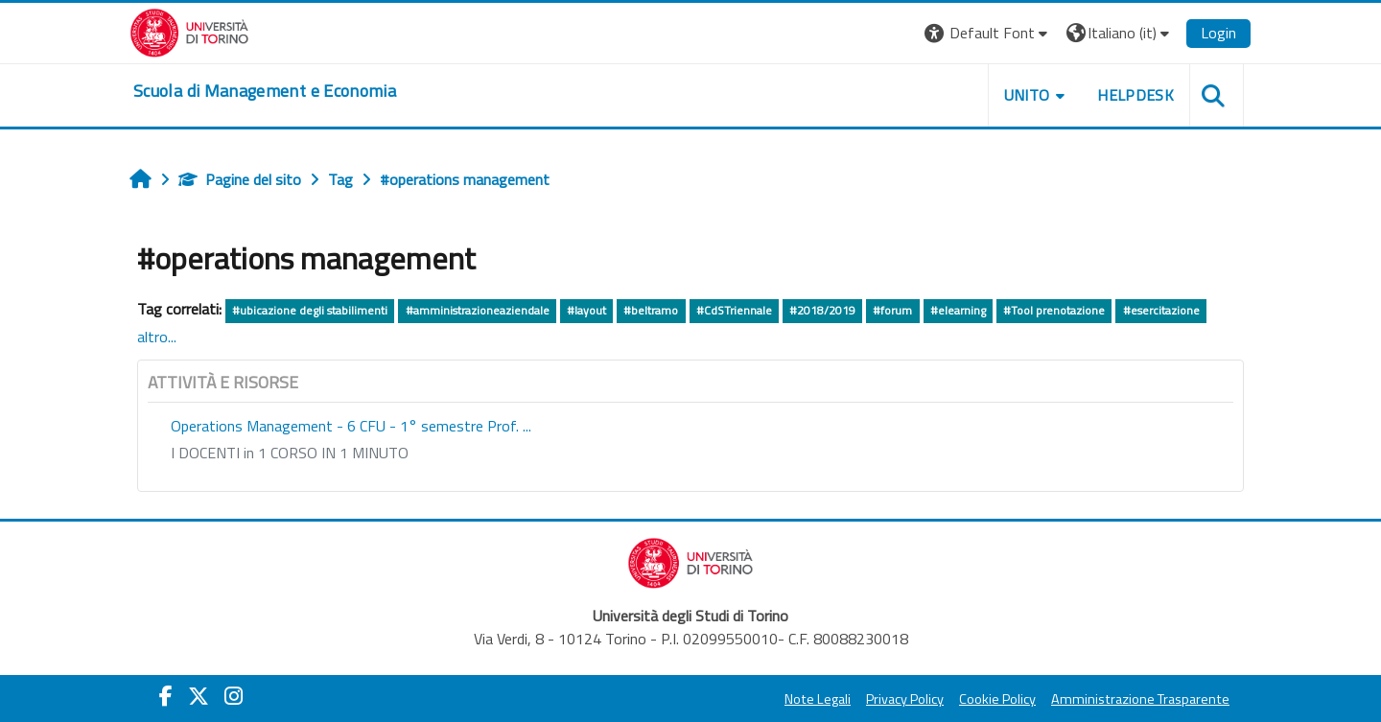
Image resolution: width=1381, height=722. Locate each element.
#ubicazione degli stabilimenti (309, 310)
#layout (586, 310)
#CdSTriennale (734, 310)
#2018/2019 (822, 310)
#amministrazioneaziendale (478, 310)
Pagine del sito (239, 179)
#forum (892, 310)
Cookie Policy (997, 699)
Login (1218, 32)
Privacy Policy (905, 699)
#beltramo (650, 310)
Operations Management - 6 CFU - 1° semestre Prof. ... (351, 425)
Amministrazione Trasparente (1140, 699)
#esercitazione (1161, 310)
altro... (156, 336)
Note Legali (817, 699)
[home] (264, 91)
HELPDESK (1135, 94)
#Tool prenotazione (1054, 310)
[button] (988, 33)
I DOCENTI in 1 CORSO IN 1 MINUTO (290, 452)
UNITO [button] (1027, 94)
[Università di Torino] (189, 30)
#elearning (958, 310)
